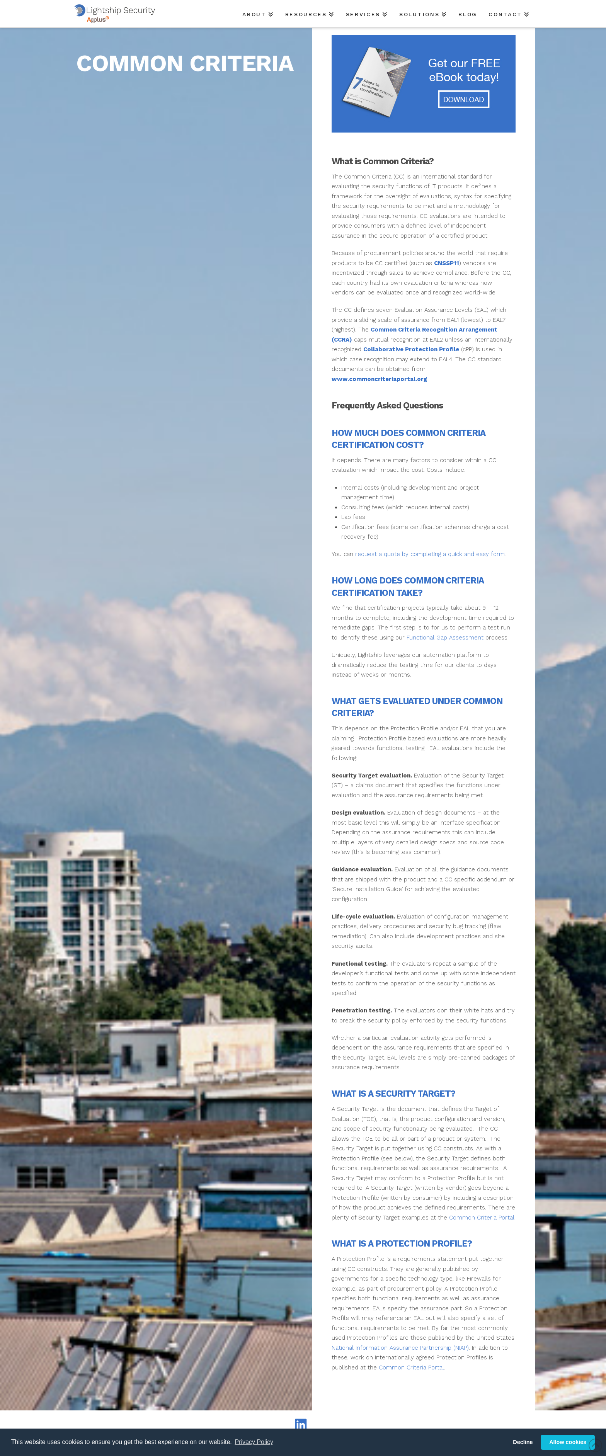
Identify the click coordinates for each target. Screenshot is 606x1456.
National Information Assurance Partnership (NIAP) (400, 1347)
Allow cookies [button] (567, 1442)
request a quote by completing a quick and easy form (430, 554)
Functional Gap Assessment (445, 637)
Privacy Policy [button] (254, 1442)
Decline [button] (523, 1442)
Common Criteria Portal (481, 1217)
